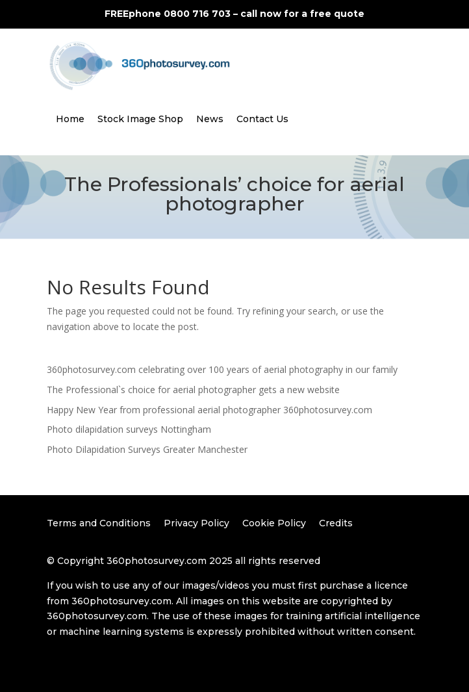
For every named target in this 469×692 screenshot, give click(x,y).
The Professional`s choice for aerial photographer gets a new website (193, 389)
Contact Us (262, 119)
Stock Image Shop (140, 119)
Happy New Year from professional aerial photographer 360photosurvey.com (209, 410)
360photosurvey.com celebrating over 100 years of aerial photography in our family (222, 369)
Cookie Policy (274, 523)
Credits (336, 523)
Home (70, 119)
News (209, 119)
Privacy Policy (196, 523)
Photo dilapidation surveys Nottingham (129, 429)
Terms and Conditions (99, 523)
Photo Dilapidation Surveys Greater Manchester (147, 449)
